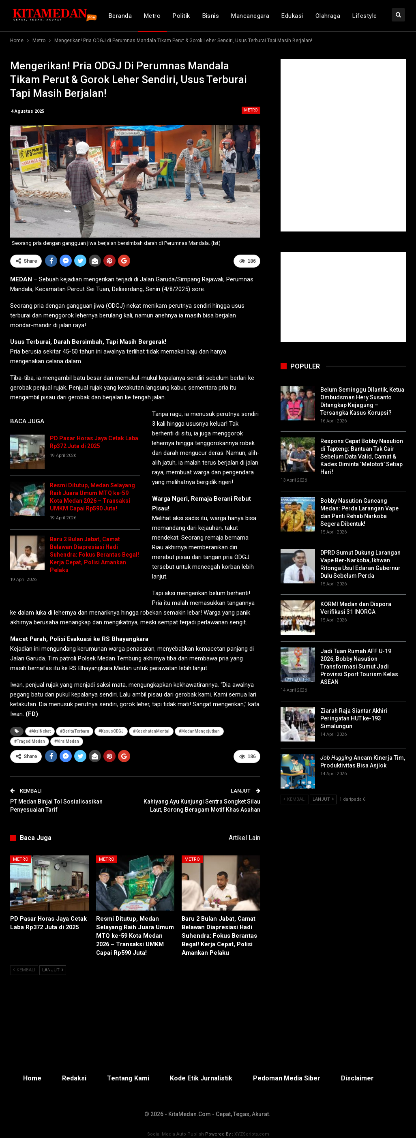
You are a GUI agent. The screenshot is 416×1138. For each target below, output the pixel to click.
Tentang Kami (128, 1078)
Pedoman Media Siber (286, 1078)
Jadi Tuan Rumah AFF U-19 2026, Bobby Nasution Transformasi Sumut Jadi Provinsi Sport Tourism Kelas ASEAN (359, 666)
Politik (181, 15)
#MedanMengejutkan (199, 731)
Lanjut (52, 970)
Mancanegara (250, 15)
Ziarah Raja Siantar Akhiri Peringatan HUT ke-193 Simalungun (354, 718)
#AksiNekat (40, 731)
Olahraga (328, 15)
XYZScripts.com (251, 1134)
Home (32, 1078)
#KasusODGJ (111, 731)
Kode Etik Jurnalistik (201, 1078)
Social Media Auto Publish (175, 1134)
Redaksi (74, 1078)
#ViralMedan (66, 741)
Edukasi (292, 15)
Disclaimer (357, 1078)
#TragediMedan (29, 741)
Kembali (24, 970)
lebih (359, 15)
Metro (152, 15)
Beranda (120, 15)
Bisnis (210, 15)
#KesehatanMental (151, 731)
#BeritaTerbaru (74, 731)
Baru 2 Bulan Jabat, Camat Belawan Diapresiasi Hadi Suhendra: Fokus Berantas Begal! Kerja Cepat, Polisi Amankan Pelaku (94, 554)
